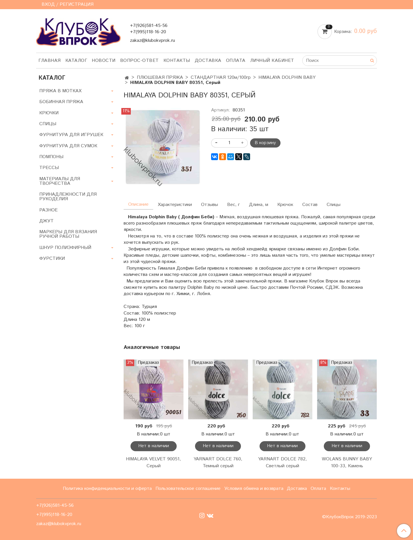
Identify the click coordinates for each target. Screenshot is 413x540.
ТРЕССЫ (49, 167)
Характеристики (175, 204)
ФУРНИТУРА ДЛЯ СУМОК (68, 146)
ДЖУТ (46, 221)
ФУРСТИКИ (52, 258)
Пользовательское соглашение (188, 488)
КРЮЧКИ (49, 113)
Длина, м (258, 204)
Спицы (333, 204)
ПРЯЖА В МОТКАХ (60, 91)
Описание (138, 204)
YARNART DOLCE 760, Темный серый (218, 462)
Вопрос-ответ (139, 60)
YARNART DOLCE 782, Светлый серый (282, 462)
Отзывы (209, 204)
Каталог (76, 60)
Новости (104, 60)
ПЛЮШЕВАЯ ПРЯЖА (160, 77)
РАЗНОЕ (48, 210)
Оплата (236, 60)
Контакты (176, 60)
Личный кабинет (272, 60)
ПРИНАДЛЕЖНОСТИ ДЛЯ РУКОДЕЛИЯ (68, 196)
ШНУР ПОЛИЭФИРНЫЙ (65, 247)
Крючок (285, 204)
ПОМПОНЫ (51, 157)
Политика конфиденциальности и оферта (107, 488)
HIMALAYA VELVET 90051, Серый (153, 462)
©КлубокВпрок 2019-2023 (349, 517)
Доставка (208, 60)
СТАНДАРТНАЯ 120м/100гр (221, 77)
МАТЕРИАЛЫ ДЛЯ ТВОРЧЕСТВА (59, 181)
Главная (49, 60)
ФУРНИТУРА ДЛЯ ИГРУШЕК (71, 134)
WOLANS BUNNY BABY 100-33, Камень (347, 462)
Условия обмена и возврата (253, 488)
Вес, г (233, 204)
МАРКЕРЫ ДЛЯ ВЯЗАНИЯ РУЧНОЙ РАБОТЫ (68, 234)
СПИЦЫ (47, 124)
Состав (309, 204)
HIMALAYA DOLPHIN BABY (286, 77)
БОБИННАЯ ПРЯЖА (61, 102)
